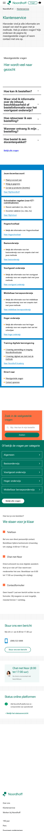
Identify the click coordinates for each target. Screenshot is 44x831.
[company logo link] (17, 3)
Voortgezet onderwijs (22, 472)
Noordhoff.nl (8, 9)
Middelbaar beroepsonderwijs (22, 489)
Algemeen (22, 454)
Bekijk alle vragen (11, 150)
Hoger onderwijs (22, 480)
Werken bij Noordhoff (11, 812)
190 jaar (6, 821)
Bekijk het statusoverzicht (16, 713)
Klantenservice (9, 808)
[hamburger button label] (4, 3)
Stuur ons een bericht (18, 649)
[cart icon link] (39, 3)
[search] (22, 427)
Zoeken (22, 435)
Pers (4, 826)
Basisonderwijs (22, 463)
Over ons (6, 803)
